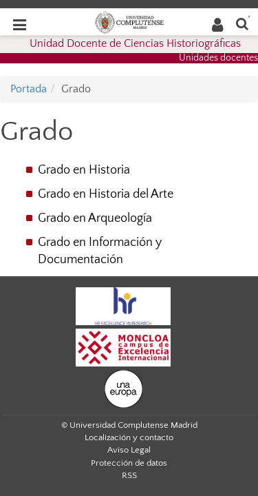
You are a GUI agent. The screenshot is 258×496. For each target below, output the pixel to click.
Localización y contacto (129, 437)
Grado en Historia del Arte (105, 194)
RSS (129, 475)
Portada (28, 89)
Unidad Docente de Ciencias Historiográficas (135, 43)
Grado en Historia (84, 170)
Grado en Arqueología (95, 218)
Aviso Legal (129, 450)
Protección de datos (129, 463)
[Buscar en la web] (242, 23)
